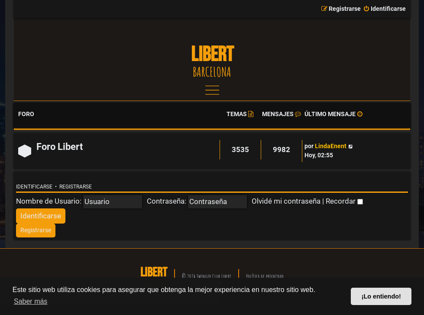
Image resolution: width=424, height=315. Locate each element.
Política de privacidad (265, 276)
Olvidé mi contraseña (286, 201)
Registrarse (75, 187)
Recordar (344, 201)
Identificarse (34, 187)
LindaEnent (330, 146)
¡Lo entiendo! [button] (381, 296)
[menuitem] (384, 9)
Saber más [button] (30, 301)
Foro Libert (59, 146)
